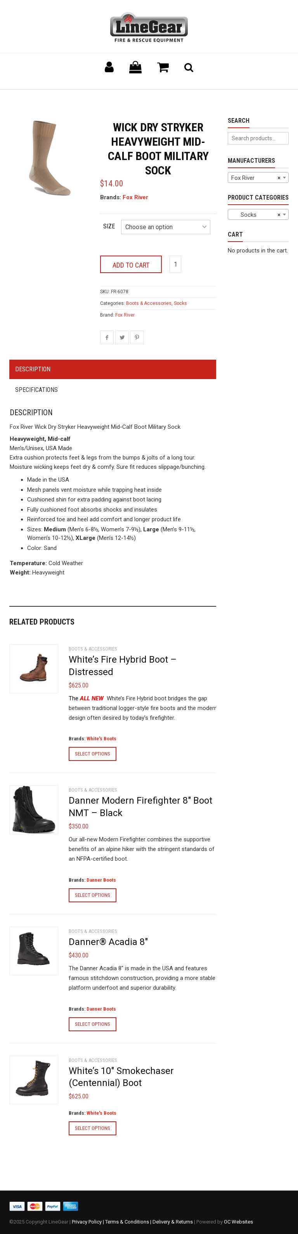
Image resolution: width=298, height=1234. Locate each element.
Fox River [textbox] (256, 177)
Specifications (36, 389)
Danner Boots (101, 880)
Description (32, 369)
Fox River (135, 197)
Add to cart (131, 265)
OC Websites (238, 1222)
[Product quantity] (175, 264)
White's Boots (101, 738)
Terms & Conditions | (128, 1222)
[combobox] (258, 177)
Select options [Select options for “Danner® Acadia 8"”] (92, 1024)
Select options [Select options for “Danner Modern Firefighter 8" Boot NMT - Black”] (92, 895)
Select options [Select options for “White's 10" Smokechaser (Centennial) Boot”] (92, 1128)
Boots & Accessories (149, 303)
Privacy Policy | (88, 1222)
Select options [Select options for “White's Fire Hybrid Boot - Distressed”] (92, 754)
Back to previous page (46, 99)
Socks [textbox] (256, 214)
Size (109, 226)
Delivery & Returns (172, 1222)
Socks (180, 303)
